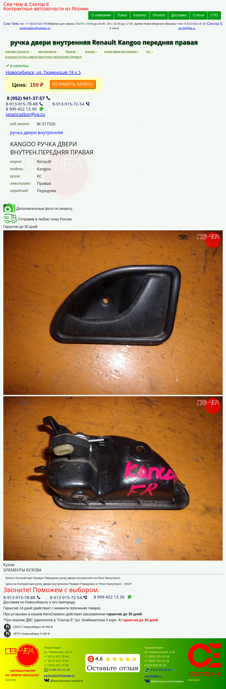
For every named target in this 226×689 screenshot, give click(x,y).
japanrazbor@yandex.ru (35, 28)
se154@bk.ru (187, 28)
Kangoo (90, 51)
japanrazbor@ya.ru (25, 114)
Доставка (178, 15)
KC (148, 51)
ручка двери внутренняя (120, 51)
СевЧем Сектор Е (17, 51)
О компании (101, 15)
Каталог (140, 15)
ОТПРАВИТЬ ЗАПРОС (72, 84)
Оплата (159, 15)
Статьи (198, 15)
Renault (71, 51)
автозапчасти (47, 51)
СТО (214, 15)
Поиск (122, 15)
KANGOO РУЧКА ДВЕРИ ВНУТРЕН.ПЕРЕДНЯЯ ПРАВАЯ (43, 57)
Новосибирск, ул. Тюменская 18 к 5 (43, 72)
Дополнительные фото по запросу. (38, 208)
